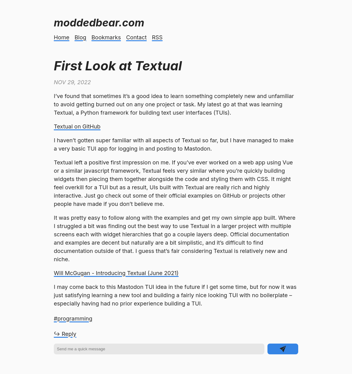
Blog (80, 37)
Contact (136, 37)
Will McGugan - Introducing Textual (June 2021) (116, 273)
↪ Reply (65, 334)
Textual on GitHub (77, 126)
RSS (157, 37)
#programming (73, 318)
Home (61, 37)
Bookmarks (106, 37)
